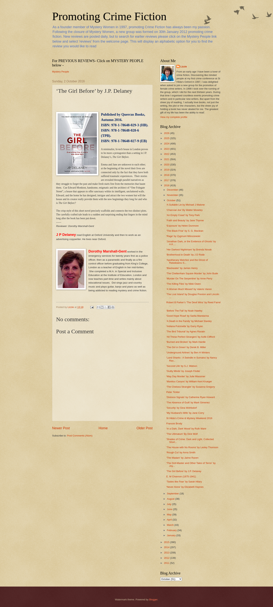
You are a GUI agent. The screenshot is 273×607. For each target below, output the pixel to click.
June (170, 509)
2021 (167, 159)
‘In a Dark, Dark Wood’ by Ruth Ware (186, 428)
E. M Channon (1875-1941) (181, 476)
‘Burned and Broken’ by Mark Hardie (186, 342)
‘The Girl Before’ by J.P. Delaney (183, 471)
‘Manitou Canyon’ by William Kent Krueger (189, 381)
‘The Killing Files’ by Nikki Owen (183, 283)
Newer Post (61, 428)
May (169, 514)
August (171, 498)
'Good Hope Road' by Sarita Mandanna (187, 315)
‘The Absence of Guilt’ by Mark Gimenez (188, 402)
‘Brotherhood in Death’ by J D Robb (185, 254)
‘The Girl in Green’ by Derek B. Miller (186, 347)
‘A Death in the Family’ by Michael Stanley (189, 321)
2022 (167, 154)
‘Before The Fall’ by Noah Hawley (184, 310)
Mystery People (60, 71)
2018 (167, 175)
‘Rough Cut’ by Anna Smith (180, 452)
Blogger (153, 599)
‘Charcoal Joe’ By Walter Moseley (184, 210)
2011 (167, 563)
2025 (167, 138)
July (169, 504)
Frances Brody (174, 423)
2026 (167, 133)
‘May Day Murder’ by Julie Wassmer (185, 376)
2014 (167, 547)
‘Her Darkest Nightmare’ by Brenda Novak (189, 249)
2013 (167, 552)
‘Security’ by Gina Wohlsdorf (181, 407)
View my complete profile (173, 117)
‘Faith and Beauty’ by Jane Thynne (185, 220)
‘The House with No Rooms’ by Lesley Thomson (192, 447)
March (170, 525)
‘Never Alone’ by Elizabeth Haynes (184, 486)
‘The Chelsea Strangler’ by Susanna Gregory (190, 386)
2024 (167, 143)
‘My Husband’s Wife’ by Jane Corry (185, 412)
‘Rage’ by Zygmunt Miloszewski (183, 236)
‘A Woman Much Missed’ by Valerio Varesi (189, 289)
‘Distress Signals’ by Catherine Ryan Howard (190, 397)
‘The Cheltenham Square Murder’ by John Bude (192, 273)
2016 (167, 185)
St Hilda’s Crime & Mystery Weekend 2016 (189, 418)
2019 (167, 169)
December (173, 189)
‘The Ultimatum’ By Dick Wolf (182, 433)
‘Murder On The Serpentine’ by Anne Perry (189, 278)
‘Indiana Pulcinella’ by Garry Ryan (184, 326)
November (173, 195)
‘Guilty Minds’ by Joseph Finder (183, 371)
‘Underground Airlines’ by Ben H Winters (188, 352)
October (171, 200)
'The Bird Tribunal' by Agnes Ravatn (185, 331)
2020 (167, 164)
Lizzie (183, 66)
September (173, 493)
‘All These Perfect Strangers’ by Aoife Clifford (190, 336)
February (172, 530)
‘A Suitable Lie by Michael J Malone (185, 204)
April (169, 519)
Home (103, 428)
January (171, 535)
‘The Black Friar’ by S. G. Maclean (184, 230)
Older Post (144, 428)
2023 (167, 148)
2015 (167, 542)
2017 (167, 180)
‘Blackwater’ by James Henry (182, 268)
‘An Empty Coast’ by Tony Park (183, 215)
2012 (167, 557)
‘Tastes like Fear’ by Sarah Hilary (184, 481)
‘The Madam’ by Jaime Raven (182, 457)
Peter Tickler (173, 392)
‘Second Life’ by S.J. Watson (181, 366)
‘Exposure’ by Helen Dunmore (182, 225)
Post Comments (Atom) (80, 435)
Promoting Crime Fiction (109, 16)
